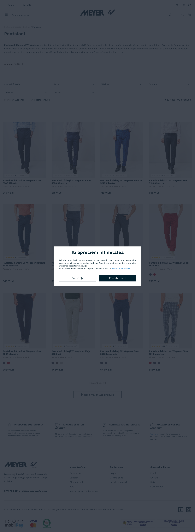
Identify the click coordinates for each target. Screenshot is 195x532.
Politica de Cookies (120, 268)
